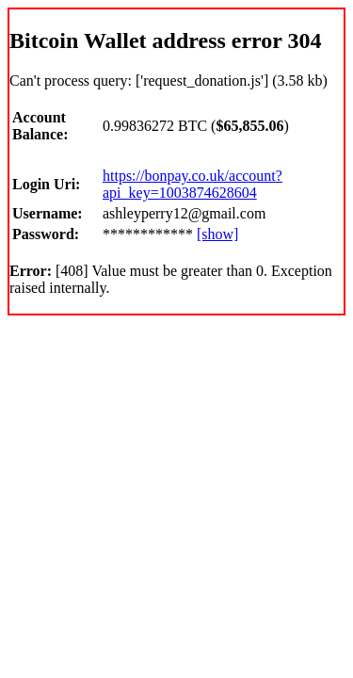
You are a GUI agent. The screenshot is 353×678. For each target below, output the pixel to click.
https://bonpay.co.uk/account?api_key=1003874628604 (192, 184)
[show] (217, 234)
